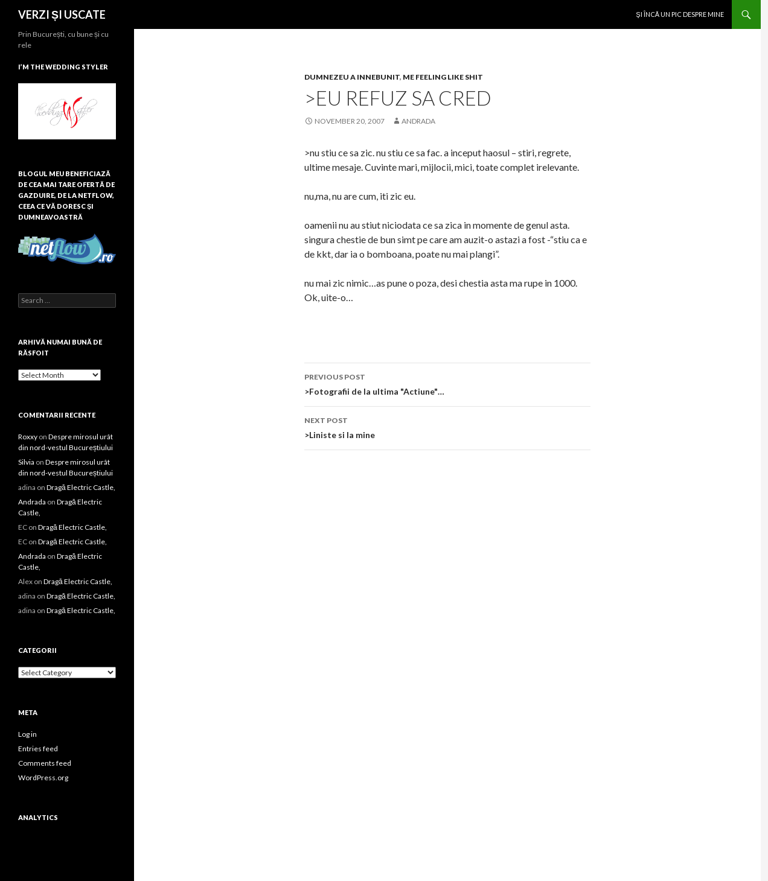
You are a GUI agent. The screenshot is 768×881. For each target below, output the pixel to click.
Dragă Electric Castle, (80, 487)
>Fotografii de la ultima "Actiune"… (447, 383)
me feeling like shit (443, 76)
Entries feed (38, 748)
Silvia (26, 461)
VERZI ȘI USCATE (62, 14)
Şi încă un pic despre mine (680, 14)
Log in (27, 734)
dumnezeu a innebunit (352, 76)
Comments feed (44, 763)
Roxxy (27, 436)
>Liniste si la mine (447, 426)
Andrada (418, 121)
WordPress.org (43, 777)
